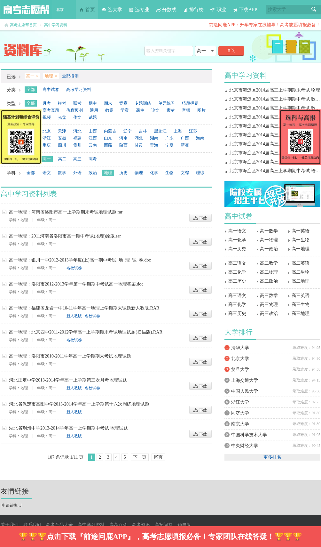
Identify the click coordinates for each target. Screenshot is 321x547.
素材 (171, 110)
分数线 (166, 9)
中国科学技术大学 (249, 434)
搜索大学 (277, 9)
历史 (123, 172)
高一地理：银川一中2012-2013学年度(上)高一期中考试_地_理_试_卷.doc (80, 260)
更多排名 (272, 457)
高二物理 (269, 272)
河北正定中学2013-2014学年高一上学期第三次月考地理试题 (68, 380)
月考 (47, 103)
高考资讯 (141, 524)
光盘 (62, 117)
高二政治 (269, 281)
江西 (93, 138)
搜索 (314, 9)
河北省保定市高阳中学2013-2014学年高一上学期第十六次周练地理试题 (79, 404)
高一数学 (269, 231)
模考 (62, 103)
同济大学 (240, 413)
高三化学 (237, 304)
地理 (108, 172)
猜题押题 (190, 103)
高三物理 (269, 304)
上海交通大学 (244, 380)
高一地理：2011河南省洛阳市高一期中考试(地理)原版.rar (65, 236)
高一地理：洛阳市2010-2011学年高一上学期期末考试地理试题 (70, 356)
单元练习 (166, 103)
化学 (154, 172)
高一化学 (237, 239)
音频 (186, 110)
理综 (200, 172)
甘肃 (139, 145)
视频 (47, 117)
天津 (62, 131)
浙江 (47, 138)
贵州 (77, 145)
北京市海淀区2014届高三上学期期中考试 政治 (274, 143)
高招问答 (164, 524)
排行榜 (193, 9)
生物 (169, 172)
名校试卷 (74, 268)
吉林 (143, 131)
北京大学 (240, 358)
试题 (93, 117)
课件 (140, 110)
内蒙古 (110, 131)
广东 (169, 138)
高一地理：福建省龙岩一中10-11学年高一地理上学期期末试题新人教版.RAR (84, 308)
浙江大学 (240, 402)
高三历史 (237, 313)
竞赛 (123, 103)
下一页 (139, 457)
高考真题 (51, 110)
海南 (200, 138)
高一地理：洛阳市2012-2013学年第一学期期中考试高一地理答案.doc (76, 284)
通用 (94, 110)
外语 (77, 172)
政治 (93, 172)
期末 (108, 103)
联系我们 (32, 524)
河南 (123, 138)
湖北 (139, 138)
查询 (231, 50)
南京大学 (240, 424)
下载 (200, 218)
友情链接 (15, 491)
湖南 (154, 138)
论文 (155, 110)
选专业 (139, 9)
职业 (218, 9)
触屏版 (184, 524)
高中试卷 (51, 89)
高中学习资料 (55, 25)
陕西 (123, 145)
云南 (93, 145)
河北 (77, 131)
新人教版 (74, 316)
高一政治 (269, 248)
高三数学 (269, 295)
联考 (77, 103)
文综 (185, 172)
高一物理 (269, 239)
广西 (185, 138)
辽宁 (127, 131)
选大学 (111, 9)
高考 (93, 159)
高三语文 (237, 295)
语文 (47, 172)
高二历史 (237, 281)
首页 (87, 9)
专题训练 (143, 103)
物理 (139, 172)
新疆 (185, 145)
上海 (178, 131)
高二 (62, 159)
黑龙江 (160, 131)
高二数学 (269, 263)
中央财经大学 (244, 445)
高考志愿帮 (26, 9)
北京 (47, 131)
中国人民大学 (244, 391)
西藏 (108, 145)
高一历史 (237, 248)
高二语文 (237, 263)
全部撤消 (70, 76)
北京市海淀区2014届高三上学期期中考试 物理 (274, 152)
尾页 (158, 457)
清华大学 (240, 347)
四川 (62, 145)
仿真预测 (74, 110)
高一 (47, 159)
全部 (31, 89)
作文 (77, 117)
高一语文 (237, 231)
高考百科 (118, 524)
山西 (93, 131)
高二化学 (237, 272)
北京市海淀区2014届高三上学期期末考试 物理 (274, 90)
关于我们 (10, 524)
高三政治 (269, 313)
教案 (109, 110)
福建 (77, 138)
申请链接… (11, 505)
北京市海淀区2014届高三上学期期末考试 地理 (274, 117)
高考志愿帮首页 (23, 25)
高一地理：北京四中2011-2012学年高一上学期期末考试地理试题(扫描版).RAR (85, 332)
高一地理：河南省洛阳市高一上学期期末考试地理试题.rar (65, 212)
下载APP (244, 9)
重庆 (47, 145)
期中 (93, 103)
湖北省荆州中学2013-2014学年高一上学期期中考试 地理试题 (68, 428)
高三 (77, 159)
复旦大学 (240, 369)
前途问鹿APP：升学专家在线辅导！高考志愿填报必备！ (264, 24)
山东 (108, 138)
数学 (62, 172)
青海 (154, 145)
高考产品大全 (59, 524)
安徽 (62, 138)
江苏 (193, 131)
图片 (201, 110)
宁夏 (169, 145)
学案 (125, 110)
